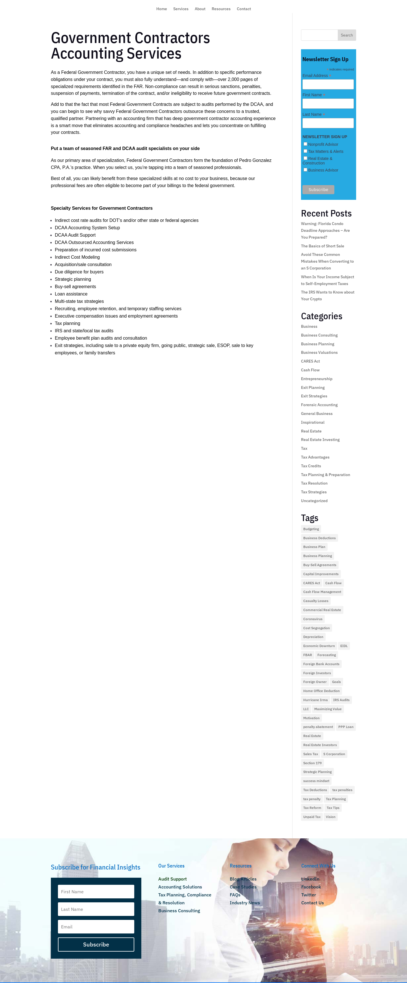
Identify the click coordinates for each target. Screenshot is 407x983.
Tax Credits (311, 465)
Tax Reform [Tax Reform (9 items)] (312, 808)
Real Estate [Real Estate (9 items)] (312, 736)
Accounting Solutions (180, 887)
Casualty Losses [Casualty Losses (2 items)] (315, 601)
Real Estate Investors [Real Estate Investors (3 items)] (320, 745)
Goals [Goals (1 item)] (336, 682)
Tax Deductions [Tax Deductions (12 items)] (315, 790)
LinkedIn (310, 879)
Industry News (245, 902)
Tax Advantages (315, 457)
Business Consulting (319, 335)
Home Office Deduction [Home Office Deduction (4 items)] (321, 691)
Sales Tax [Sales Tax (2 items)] (310, 754)
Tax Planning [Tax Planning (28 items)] (336, 799)
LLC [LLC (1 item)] (306, 709)
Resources (221, 9)
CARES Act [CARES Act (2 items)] (311, 583)
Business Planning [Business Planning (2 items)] (317, 556)
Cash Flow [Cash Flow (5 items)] (333, 583)
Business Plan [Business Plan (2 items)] (314, 547)
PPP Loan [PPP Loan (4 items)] (346, 727)
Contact (244, 9)
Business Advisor (323, 170)
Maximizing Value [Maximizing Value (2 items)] (328, 709)
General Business (317, 413)
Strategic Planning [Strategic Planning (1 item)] (317, 772)
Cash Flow (310, 369)
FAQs (235, 895)
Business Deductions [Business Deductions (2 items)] (319, 538)
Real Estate (311, 431)
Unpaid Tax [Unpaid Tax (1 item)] (312, 817)
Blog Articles (243, 879)
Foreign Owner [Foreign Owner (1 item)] (315, 682)
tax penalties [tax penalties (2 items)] (342, 790)
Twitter (308, 895)
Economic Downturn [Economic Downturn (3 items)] (319, 646)
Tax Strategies (314, 491)
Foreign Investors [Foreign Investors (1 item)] (317, 673)
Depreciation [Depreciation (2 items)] (313, 637)
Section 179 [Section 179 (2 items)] (312, 763)
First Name (313, 95)
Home (161, 9)
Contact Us (312, 902)
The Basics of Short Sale (322, 246)
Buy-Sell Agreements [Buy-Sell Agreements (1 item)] (319, 565)
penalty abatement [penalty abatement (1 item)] (318, 727)
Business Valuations (319, 352)
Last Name (313, 114)
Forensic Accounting (319, 404)
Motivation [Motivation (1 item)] (311, 718)
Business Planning (317, 343)
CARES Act (310, 361)
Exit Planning (313, 387)
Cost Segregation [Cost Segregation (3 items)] (316, 628)
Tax (304, 448)
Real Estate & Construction (317, 160)
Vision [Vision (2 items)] (330, 817)
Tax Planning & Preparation (325, 474)
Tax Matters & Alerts (325, 151)
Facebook (311, 887)
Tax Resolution (314, 483)
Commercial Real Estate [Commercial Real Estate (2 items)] (322, 610)
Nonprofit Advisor (323, 144)
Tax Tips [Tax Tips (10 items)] (333, 808)
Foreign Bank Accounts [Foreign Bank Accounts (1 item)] (321, 664)
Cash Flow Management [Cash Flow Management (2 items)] (322, 592)
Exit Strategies (314, 396)
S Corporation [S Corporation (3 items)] (334, 754)
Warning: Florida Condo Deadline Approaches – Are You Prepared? (325, 230)
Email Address (316, 75)
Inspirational (312, 422)
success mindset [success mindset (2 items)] (316, 781)
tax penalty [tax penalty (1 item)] (312, 799)
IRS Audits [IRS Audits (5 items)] (341, 700)
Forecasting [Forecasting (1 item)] (326, 655)
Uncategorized (314, 500)
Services (181, 9)
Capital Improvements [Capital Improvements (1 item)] (321, 574)
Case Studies (243, 887)
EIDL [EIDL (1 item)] (344, 646)
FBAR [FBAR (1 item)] (307, 655)
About (200, 9)
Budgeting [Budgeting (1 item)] (311, 529)
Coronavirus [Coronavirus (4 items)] (312, 619)
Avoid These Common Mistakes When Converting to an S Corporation (327, 261)
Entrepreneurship (316, 378)
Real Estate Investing (320, 439)
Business (309, 326)
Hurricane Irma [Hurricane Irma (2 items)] (315, 700)
